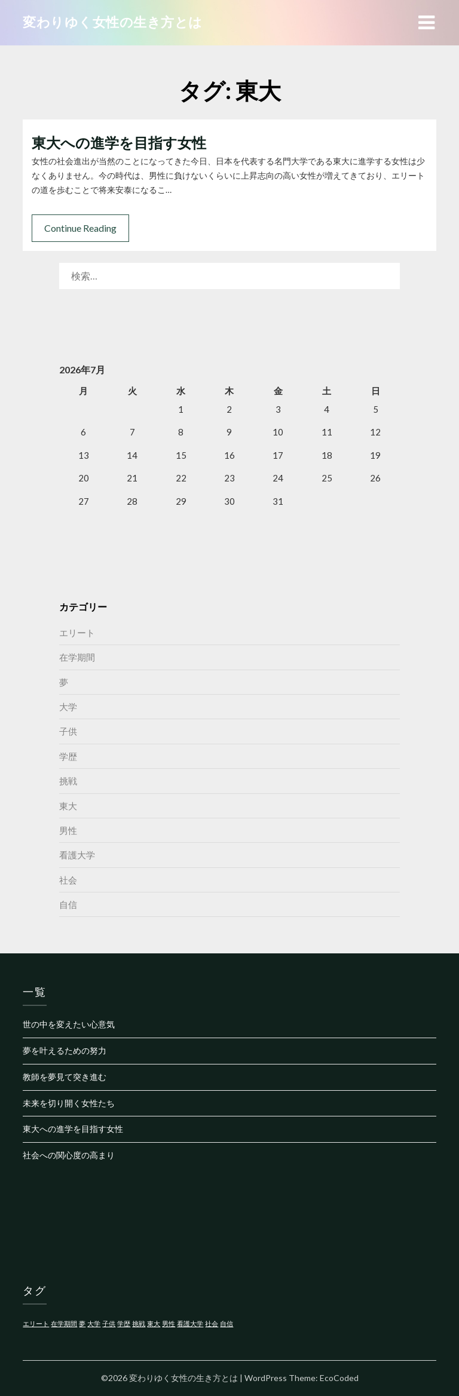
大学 (68, 706)
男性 (68, 830)
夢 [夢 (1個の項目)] (82, 1323)
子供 (68, 731)
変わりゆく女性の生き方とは (113, 22)
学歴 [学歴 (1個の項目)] (123, 1323)
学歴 (68, 756)
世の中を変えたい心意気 (69, 1024)
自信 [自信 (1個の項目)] (226, 1323)
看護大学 (77, 854)
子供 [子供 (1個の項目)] (108, 1323)
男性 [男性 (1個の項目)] (168, 1323)
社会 (68, 880)
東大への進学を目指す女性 (119, 142)
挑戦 (68, 780)
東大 (68, 805)
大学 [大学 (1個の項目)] (93, 1323)
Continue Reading (80, 228)
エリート (77, 632)
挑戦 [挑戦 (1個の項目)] (138, 1323)
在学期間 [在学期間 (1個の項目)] (64, 1323)
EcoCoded (339, 1378)
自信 (68, 904)
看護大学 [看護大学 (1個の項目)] (190, 1323)
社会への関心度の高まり (69, 1155)
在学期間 (77, 657)
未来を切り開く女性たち (69, 1103)
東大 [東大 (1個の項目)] (153, 1323)
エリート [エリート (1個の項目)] (36, 1323)
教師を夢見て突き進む (64, 1077)
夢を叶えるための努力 (64, 1050)
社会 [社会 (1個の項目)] (211, 1323)
